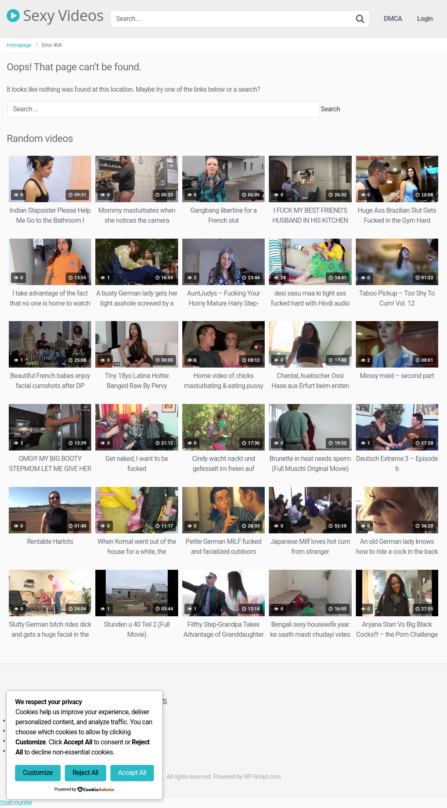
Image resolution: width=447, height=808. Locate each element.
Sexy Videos (55, 15)
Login (425, 19)
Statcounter (16, 803)
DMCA (393, 19)
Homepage (19, 45)
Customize (38, 773)
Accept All (132, 773)
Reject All (85, 773)
